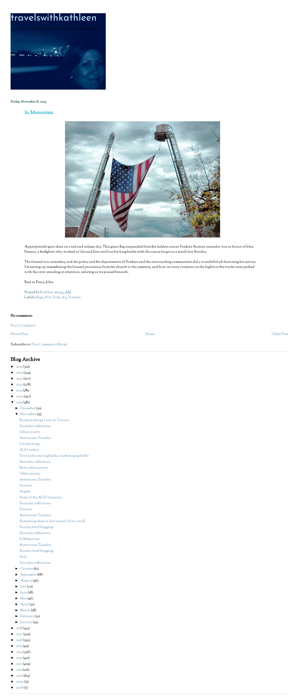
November (28, 414)
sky (64, 297)
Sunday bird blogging (36, 527)
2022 (19, 384)
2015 (19, 646)
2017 (19, 634)
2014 (19, 652)
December (28, 408)
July (23, 586)
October (27, 568)
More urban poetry (33, 467)
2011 (19, 669)
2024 (20, 372)
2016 (19, 640)
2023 (19, 378)
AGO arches (29, 450)
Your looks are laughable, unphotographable (54, 456)
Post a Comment (23, 325)
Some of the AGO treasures (40, 497)
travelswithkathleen (54, 18)
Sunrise (25, 485)
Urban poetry (29, 432)
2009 (20, 681)
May (24, 598)
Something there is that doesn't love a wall (52, 521)
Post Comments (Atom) (49, 344)
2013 (19, 658)
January (26, 622)
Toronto (25, 509)
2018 (19, 628)
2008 (20, 687)
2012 (19, 664)
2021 (19, 390)
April (25, 604)
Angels (25, 491)
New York (52, 297)
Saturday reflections (35, 426)
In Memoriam (29, 539)
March (25, 610)
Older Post (280, 334)
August (26, 580)
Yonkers (74, 297)
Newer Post (19, 334)
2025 (19, 366)
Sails (23, 557)
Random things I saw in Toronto (44, 420)
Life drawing (29, 444)
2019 (19, 402)
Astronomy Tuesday (35, 438)
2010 (19, 675)
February (27, 616)
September (28, 574)
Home (149, 334)
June (24, 592)
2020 (20, 396)
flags (39, 297)
